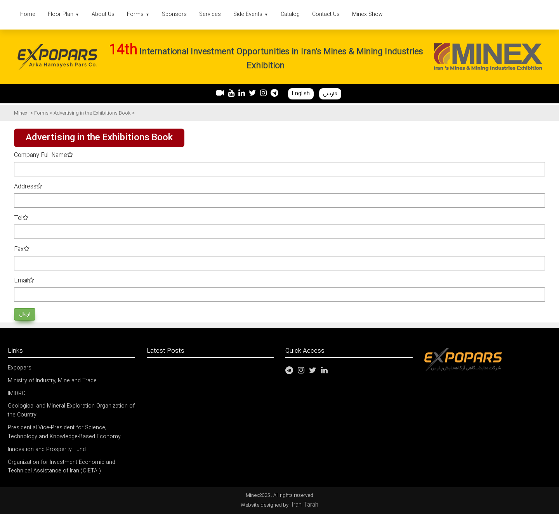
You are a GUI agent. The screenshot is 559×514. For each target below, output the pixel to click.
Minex (20, 113)
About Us (103, 14)
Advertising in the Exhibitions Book (93, 113)
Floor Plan (63, 14)
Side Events (250, 14)
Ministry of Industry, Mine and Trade (52, 381)
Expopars (19, 368)
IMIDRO (17, 393)
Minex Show (367, 14)
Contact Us (326, 14)
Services (210, 14)
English (301, 94)
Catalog (290, 14)
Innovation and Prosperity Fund (47, 449)
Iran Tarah (305, 505)
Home (27, 14)
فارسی (330, 94)
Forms (138, 14)
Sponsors (174, 14)
